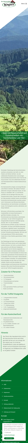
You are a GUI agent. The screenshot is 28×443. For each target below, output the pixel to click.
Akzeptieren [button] (9, 438)
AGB (5, 384)
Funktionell (8, 432)
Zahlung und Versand (9, 412)
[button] (24, 3)
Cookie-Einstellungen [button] (9, 435)
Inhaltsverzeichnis (8, 396)
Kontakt (6, 400)
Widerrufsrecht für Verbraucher (12, 408)
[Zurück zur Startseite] (8, 3)
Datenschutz (7, 388)
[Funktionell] (4, 432)
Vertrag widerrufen (9, 404)
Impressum (7, 392)
